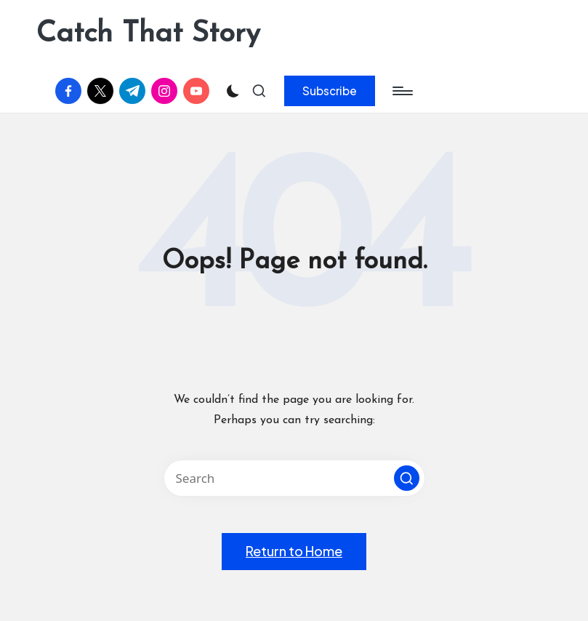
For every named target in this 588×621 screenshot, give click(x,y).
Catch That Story (148, 34)
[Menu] (401, 91)
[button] (329, 91)
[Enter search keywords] (294, 478)
